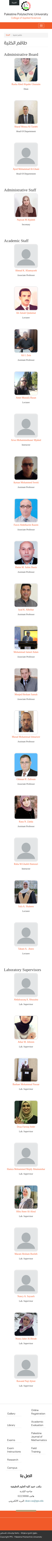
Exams (11, 1440)
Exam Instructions (14, 1450)
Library (11, 1425)
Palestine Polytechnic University (26, 14)
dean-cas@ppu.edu (34, 1501)
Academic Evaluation (37, 1423)
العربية (14, 2)
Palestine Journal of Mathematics (38, 1436)
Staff (8, 35)
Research (12, 1460)
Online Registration (38, 1412)
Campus (12, 1468)
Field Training (36, 1450)
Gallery (11, 1414)
